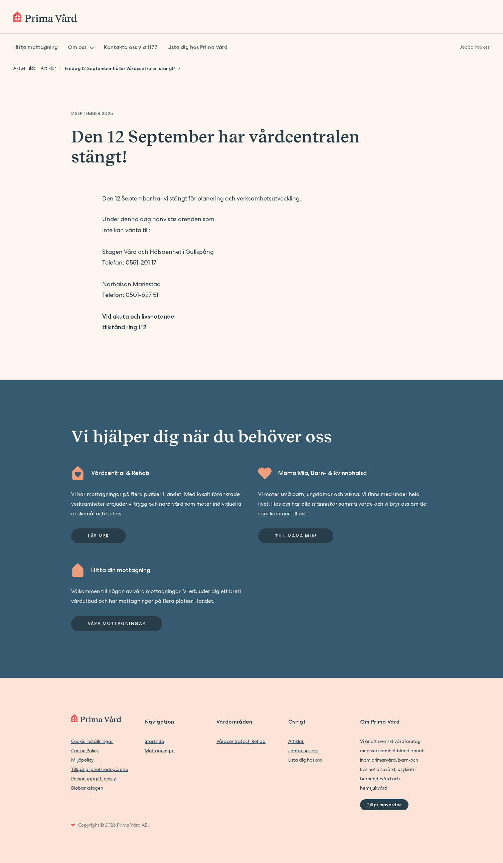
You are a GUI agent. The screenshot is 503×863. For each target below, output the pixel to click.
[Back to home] (45, 17)
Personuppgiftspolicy (93, 779)
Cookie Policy (85, 751)
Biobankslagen (87, 788)
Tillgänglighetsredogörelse (99, 769)
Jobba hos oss (303, 751)
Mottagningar (160, 751)
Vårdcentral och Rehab (241, 741)
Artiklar (296, 741)
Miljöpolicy (82, 760)
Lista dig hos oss (305, 760)
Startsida (154, 741)
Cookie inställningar (92, 741)
